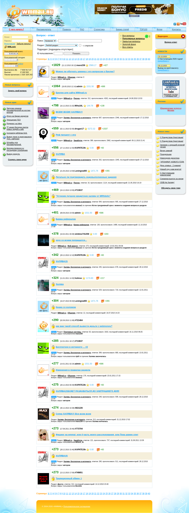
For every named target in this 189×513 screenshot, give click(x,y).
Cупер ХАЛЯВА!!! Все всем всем (73, 413)
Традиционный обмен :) (69, 478)
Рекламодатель (44, 29)
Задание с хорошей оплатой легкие (172, 146)
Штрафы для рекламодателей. (14, 143)
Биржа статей (122, 29)
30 (121, 59)
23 (101, 59)
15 (78, 59)
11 (67, 59)
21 (95, 59)
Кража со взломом (66, 307)
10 (64, 59)
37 (140, 59)
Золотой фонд (129, 44)
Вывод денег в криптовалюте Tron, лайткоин (19, 138)
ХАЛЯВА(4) (62, 455)
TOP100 (143, 29)
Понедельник (165, 154)
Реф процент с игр (66, 135)
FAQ (82, 29)
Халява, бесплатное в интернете (77, 118)
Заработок (78, 140)
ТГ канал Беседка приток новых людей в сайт (17, 128)
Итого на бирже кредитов (17, 116)
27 (112, 59)
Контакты (176, 29)
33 (129, 59)
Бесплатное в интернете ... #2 (72, 347)
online (20, 64)
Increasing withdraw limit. (17, 133)
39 (146, 59)
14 (75, 59)
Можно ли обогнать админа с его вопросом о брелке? (85, 71)
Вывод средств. (13, 154)
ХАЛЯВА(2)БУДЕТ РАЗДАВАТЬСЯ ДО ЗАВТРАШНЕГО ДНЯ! (87, 391)
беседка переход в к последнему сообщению (17, 149)
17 (84, 59)
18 (87, 59)
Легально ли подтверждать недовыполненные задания (86, 177)
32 (126, 59)
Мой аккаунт (73, 246)
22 (98, 59)
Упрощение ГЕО (14, 120)
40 (149, 59)
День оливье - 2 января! (170, 165)
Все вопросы (128, 36)
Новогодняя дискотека (169, 158)
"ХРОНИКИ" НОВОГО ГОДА (172, 162)
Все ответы (127, 47)
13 (73, 59)
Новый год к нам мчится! (170, 169)
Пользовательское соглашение (76, 506)
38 (143, 59)
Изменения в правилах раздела (73, 370)
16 (81, 59)
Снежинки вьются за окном (171, 179)
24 (104, 59)
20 (92, 59)
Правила (67, 29)
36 (138, 59)
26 (109, 59)
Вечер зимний (166, 151)
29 (118, 59)
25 (106, 59)
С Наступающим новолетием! (167, 174)
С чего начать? (16, 29)
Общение (71, 77)
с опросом (88, 45)
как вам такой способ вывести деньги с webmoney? (84, 326)
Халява (60, 284)
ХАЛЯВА (60, 154)
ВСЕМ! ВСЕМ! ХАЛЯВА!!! (69, 112)
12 (70, 59)
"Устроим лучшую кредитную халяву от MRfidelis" (83, 196)
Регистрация (9, 44)
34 (132, 59)
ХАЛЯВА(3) (62, 261)
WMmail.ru (62, 77)
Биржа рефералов (66, 219)
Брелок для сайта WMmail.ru (71, 92)
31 (123, 59)
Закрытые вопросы (131, 41)
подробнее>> (163, 61)
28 (115, 59)
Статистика (99, 29)
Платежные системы (72, 332)
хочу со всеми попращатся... (71, 240)
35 (135, 59)
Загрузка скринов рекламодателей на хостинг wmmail (18, 110)
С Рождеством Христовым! (171, 137)
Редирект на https (14, 123)
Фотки (159, 29)
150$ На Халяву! (167, 182)
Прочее (77, 98)
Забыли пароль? (24, 44)
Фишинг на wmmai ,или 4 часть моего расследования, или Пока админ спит (97, 434)
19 (90, 59)
